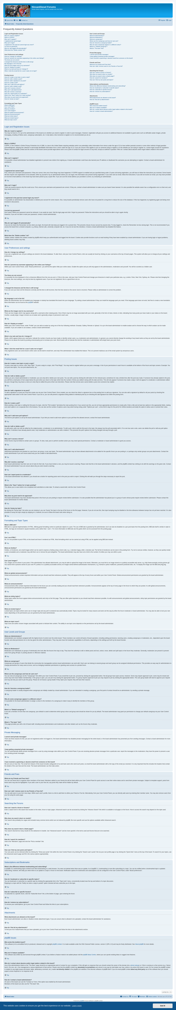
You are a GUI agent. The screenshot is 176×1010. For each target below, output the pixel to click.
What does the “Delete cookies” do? (14, 50)
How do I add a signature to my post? (15, 80)
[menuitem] (15, 20)
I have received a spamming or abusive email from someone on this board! (111, 58)
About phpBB (139, 944)
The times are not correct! (11, 60)
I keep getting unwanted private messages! (102, 56)
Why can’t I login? (9, 42)
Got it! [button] (162, 1006)
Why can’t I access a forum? (12, 88)
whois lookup (135, 965)
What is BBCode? (9, 105)
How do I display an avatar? (12, 67)
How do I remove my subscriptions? (100, 91)
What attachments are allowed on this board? (103, 97)
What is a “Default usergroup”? (98, 46)
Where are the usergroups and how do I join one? (104, 41)
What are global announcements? (14, 112)
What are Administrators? (97, 35)
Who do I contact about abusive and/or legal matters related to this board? (111, 109)
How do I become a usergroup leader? (101, 42)
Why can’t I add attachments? (13, 90)
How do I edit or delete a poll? (13, 86)
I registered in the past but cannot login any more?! (19, 44)
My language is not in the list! (12, 63)
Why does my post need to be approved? (16, 97)
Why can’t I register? (10, 39)
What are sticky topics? (11, 116)
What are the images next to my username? (17, 65)
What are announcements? (12, 114)
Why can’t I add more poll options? (14, 84)
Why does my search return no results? (101, 74)
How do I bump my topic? (11, 99)
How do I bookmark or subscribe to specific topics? (104, 88)
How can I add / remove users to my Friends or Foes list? (106, 66)
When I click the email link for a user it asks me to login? (20, 71)
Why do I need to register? (12, 35)
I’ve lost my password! (10, 46)
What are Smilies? (9, 109)
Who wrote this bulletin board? (98, 105)
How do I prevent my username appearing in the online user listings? (24, 58)
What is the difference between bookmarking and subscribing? (108, 86)
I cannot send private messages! (99, 54)
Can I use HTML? (9, 107)
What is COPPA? (9, 37)
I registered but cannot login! (12, 41)
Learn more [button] (77, 1006)
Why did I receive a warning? (12, 91)
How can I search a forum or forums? (100, 72)
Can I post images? (10, 110)
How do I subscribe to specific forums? (101, 89)
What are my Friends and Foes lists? (100, 64)
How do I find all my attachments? (99, 99)
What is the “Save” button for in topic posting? (17, 95)
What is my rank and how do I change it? (16, 69)
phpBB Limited (57, 944)
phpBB (30, 302)
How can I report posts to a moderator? (15, 93)
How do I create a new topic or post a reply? (17, 77)
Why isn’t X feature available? (98, 107)
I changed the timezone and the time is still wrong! (18, 62)
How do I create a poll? (11, 82)
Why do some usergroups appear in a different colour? (105, 44)
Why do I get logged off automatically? (15, 48)
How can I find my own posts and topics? (101, 79)
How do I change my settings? (13, 56)
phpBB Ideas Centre (89, 955)
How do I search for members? (98, 78)
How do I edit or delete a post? (13, 79)
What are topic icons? (10, 119)
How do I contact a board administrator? (101, 111)
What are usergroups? (96, 39)
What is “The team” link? (97, 48)
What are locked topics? (11, 118)
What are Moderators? (96, 37)
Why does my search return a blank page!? (102, 76)
